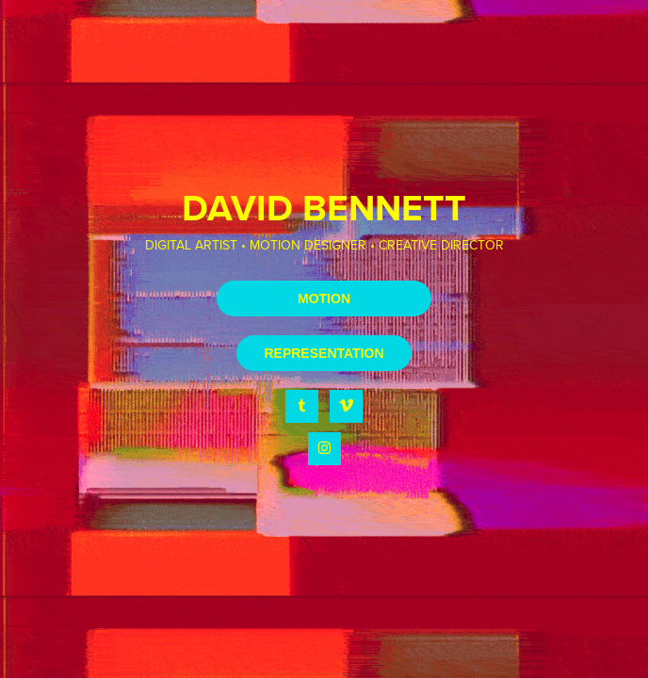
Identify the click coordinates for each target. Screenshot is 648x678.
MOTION (324, 298)
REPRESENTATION (323, 353)
